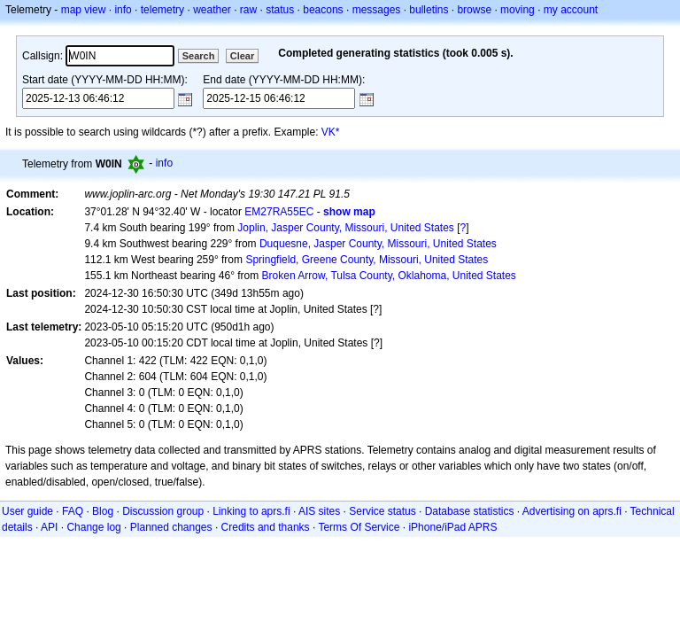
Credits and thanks (265, 527)
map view (83, 10)
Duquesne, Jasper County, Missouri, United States (378, 243)
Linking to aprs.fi (251, 511)
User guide (27, 511)
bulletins (428, 10)
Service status (382, 511)
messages (376, 10)
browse (474, 10)
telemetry (162, 10)
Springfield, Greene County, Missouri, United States (366, 259)
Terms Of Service (358, 527)
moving (517, 10)
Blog (102, 511)
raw (248, 10)
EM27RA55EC (278, 212)
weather (212, 10)
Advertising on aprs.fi (572, 511)
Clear (242, 56)
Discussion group (163, 511)
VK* (330, 132)
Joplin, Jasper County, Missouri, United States (345, 228)
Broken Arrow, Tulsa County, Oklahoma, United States (389, 275)
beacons (323, 10)
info (122, 10)
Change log (93, 527)
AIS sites (319, 511)
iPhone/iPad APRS (452, 527)
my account (571, 10)
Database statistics (469, 511)
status (280, 10)
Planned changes (171, 527)
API (49, 527)
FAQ (72, 511)
